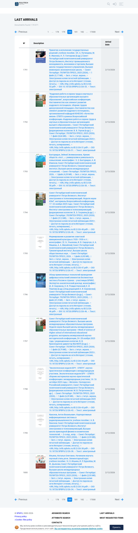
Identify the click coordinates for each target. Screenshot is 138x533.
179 (63, 32)
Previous (21, 31)
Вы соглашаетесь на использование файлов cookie (79, 528)
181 (76, 32)
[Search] (108, 4)
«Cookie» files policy (23, 520)
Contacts (57, 522)
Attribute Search (61, 518)
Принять (116, 527)
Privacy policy (21, 516)
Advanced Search (61, 513)
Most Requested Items (111, 518)
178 (57, 32)
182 (82, 32)
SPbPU (20, 513)
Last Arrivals (107, 513)
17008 (92, 32)
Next (119, 31)
